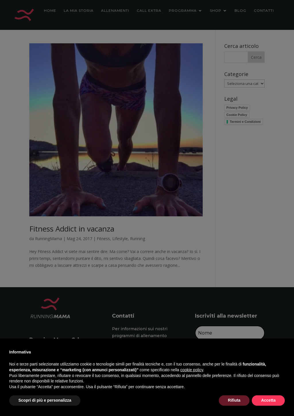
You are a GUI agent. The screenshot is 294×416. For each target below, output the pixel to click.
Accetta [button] (268, 400)
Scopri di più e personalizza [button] (44, 400)
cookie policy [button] (191, 370)
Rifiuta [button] (234, 400)
